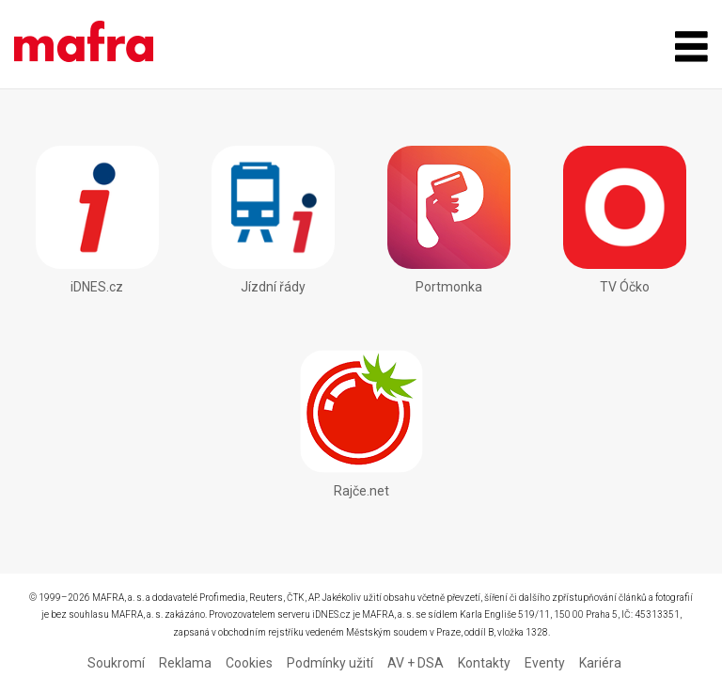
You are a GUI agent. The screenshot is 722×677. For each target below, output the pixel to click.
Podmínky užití (330, 662)
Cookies (249, 662)
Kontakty (484, 662)
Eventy (545, 662)
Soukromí (116, 662)
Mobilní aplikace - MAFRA (83, 44)
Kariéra (600, 662)
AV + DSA (415, 662)
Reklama (185, 662)
